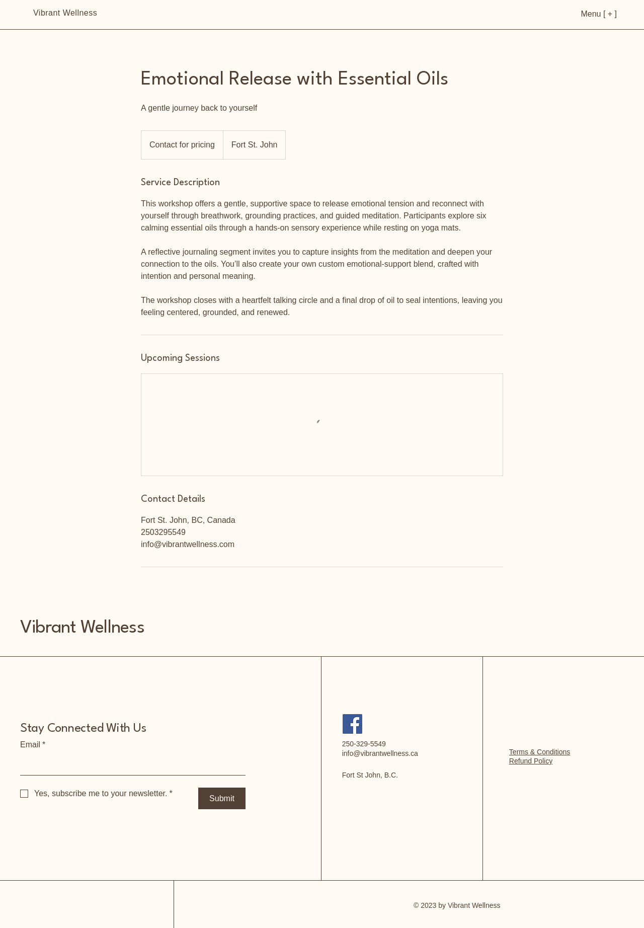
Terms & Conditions (539, 752)
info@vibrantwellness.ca (380, 753)
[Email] (129, 765)
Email (32, 745)
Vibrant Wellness (82, 628)
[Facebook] (352, 724)
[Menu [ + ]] (583, 14)
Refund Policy (530, 761)
